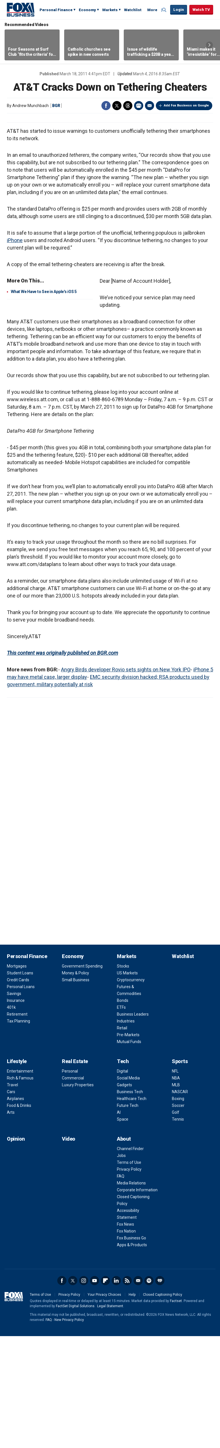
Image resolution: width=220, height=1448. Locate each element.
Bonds (122, 1112)
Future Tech (127, 1217)
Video (68, 1251)
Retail (122, 1140)
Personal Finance (56, 10)
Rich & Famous (20, 1190)
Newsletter (138, 1392)
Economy (87, 10)
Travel (12, 1196)
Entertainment (20, 1183)
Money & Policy (75, 1085)
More (152, 10)
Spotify (149, 1392)
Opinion (16, 1251)
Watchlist (133, 10)
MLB (176, 1196)
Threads (127, 105)
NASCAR (180, 1203)
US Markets (127, 1085)
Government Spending (82, 1078)
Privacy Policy (129, 1281)
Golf (175, 1224)
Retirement (17, 1126)
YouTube (94, 1392)
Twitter (116, 105)
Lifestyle (17, 1173)
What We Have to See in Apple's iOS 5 (44, 403)
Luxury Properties (78, 1196)
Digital (122, 1183)
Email (149, 105)
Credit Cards (18, 1091)
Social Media (128, 1190)
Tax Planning (18, 1133)
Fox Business (20, 9)
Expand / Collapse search (164, 10)
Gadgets (124, 1196)
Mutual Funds (129, 1153)
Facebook (106, 105)
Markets (110, 10)
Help (132, 1407)
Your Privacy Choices (104, 1407)
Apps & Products (132, 1356)
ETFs (121, 1119)
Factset (176, 1413)
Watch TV (201, 9)
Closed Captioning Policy (162, 1407)
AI (119, 1224)
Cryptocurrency (131, 1091)
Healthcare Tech (131, 1210)
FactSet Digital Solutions (75, 1418)
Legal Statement (110, 1418)
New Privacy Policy (69, 1432)
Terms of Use (129, 1274)
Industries (126, 1133)
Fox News (125, 1336)
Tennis (178, 1231)
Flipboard (105, 1392)
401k (11, 1119)
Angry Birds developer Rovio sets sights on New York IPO (125, 781)
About (124, 1251)
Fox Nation (126, 1343)
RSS (127, 1392)
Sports (180, 1173)
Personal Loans (21, 1098)
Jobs (121, 1267)
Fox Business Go (131, 1350)
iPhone (15, 352)
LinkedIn (116, 1392)
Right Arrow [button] (209, 44)
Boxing (178, 1210)
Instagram (83, 1392)
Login (178, 9)
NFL (175, 1183)
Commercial (73, 1190)
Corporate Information (137, 1301)
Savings (14, 1105)
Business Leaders (133, 1126)
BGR (56, 105)
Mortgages (17, 1078)
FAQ (120, 1288)
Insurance (16, 1112)
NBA (176, 1190)
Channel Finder (130, 1260)
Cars (11, 1203)
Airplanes (15, 1210)
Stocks (123, 1078)
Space (122, 1231)
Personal (70, 1183)
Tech (123, 1173)
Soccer (178, 1217)
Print (138, 105)
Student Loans (20, 1085)
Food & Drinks (19, 1217)
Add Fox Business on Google (186, 105)
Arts (11, 1224)
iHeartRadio (159, 1392)
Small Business (75, 1091)
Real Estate (75, 1173)
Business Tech (130, 1203)
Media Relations (131, 1295)
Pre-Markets (128, 1146)
